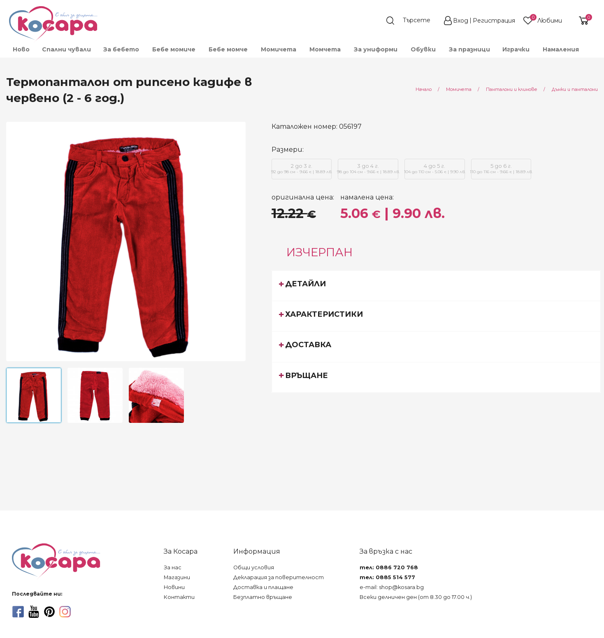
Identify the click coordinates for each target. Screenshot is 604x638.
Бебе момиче (173, 49)
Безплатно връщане (262, 597)
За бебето (121, 49)
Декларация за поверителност (278, 577)
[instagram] (65, 612)
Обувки (423, 49)
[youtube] (34, 612)
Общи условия (253, 567)
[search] (412, 20)
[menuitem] (21, 49)
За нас (172, 567)
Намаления (561, 49)
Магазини (177, 577)
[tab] (436, 285)
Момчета (325, 49)
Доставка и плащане (263, 587)
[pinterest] (49, 612)
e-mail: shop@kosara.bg (392, 587)
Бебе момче (228, 49)
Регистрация (494, 20)
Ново (21, 49)
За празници (469, 49)
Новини (174, 587)
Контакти (179, 597)
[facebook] (18, 612)
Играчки (516, 49)
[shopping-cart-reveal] (580, 20)
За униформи (375, 49)
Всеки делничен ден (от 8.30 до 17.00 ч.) (416, 597)
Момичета (278, 49)
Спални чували (66, 49)
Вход (460, 20)
